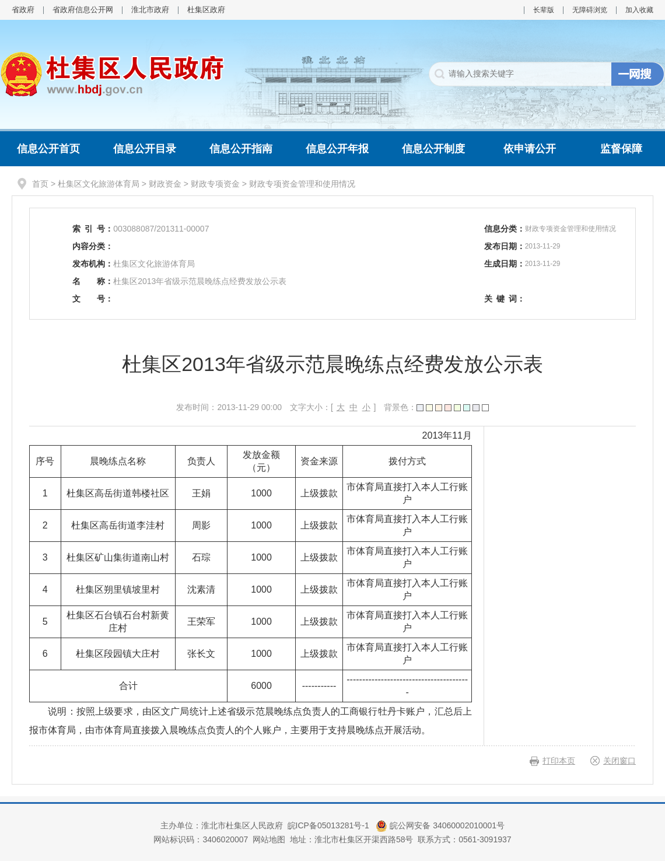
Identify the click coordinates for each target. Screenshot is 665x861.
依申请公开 (529, 149)
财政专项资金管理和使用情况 (302, 183)
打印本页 (558, 760)
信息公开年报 (337, 149)
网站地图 (269, 839)
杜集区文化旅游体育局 (98, 183)
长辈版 (543, 10)
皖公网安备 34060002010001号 (440, 825)
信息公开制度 (433, 149)
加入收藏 (639, 10)
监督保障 (621, 149)
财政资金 (165, 183)
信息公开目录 (144, 149)
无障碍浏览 (589, 10)
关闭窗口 (619, 760)
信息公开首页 (48, 149)
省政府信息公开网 (82, 9)
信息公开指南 (240, 149)
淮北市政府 (150, 9)
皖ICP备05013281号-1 (330, 825)
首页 (40, 183)
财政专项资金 (215, 183)
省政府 (23, 9)
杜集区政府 (206, 9)
